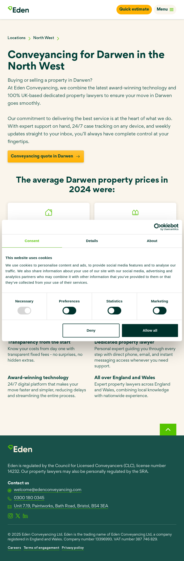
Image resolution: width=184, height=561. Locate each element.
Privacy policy (73, 548)
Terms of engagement (41, 548)
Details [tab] (92, 241)
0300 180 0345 (26, 498)
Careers (14, 548)
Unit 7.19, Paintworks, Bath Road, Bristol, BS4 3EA (58, 506)
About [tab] (152, 241)
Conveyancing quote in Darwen (46, 156)
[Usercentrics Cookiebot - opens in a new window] (157, 227)
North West (43, 38)
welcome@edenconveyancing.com (44, 490)
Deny (91, 330)
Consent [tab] (32, 241)
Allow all (150, 330)
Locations (17, 38)
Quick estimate (134, 10)
